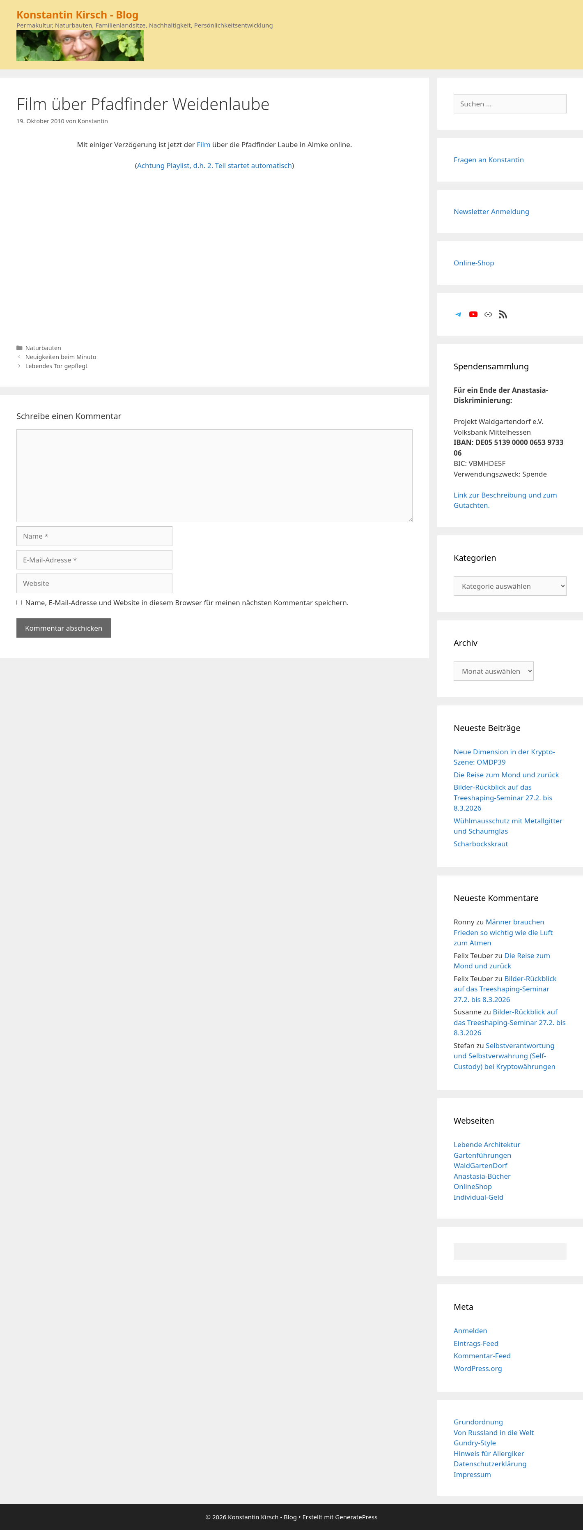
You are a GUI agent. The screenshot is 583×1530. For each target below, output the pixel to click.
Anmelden (470, 1330)
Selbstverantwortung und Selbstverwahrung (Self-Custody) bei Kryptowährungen (504, 1056)
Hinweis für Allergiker (489, 1453)
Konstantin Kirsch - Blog (77, 14)
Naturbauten (43, 348)
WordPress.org (478, 1368)
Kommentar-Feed (482, 1355)
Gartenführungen (483, 1155)
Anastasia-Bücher (482, 1176)
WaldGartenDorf (480, 1165)
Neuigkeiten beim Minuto (60, 357)
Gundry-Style (475, 1442)
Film (204, 144)
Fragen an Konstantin (489, 159)
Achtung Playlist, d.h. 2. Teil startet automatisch (214, 165)
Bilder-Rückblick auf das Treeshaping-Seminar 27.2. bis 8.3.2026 (503, 797)
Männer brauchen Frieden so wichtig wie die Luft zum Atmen (503, 932)
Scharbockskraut (481, 843)
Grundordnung (478, 1421)
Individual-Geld (478, 1197)
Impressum (472, 1474)
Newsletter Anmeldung (491, 211)
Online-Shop (474, 262)
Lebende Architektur (487, 1144)
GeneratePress (356, 1517)
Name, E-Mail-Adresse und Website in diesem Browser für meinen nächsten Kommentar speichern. (187, 602)
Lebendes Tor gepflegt (56, 366)
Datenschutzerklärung (490, 1463)
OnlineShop (473, 1186)
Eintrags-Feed (476, 1343)
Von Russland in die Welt (494, 1432)
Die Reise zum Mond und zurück (506, 774)
